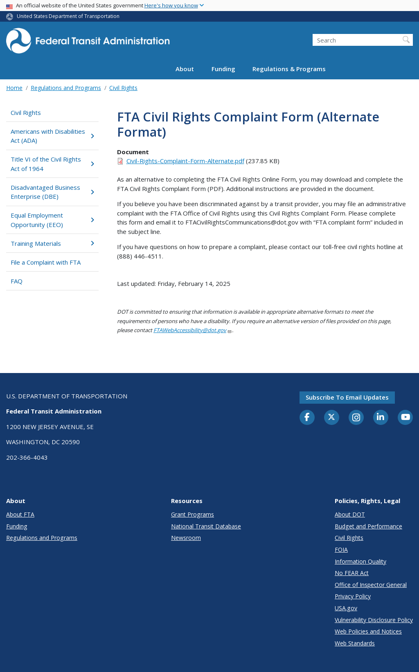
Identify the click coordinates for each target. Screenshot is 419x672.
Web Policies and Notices (368, 631)
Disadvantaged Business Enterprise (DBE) (52, 192)
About (185, 69)
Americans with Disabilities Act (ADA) (52, 136)
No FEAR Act (352, 573)
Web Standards (355, 643)
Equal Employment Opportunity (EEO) (52, 220)
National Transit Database (206, 526)
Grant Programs (192, 514)
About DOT (350, 514)
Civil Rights (123, 88)
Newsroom (186, 538)
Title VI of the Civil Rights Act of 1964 (52, 164)
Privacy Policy (353, 596)
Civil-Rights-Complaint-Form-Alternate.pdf (185, 161)
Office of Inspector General (371, 585)
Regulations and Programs (66, 88)
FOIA (341, 549)
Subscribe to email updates (347, 397)
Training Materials (52, 243)
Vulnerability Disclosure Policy (374, 620)
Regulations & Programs (289, 69)
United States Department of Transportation (68, 16)
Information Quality (360, 561)
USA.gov (346, 608)
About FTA (20, 514)
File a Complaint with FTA (46, 262)
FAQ (17, 281)
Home (14, 88)
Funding (223, 69)
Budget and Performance (368, 526)
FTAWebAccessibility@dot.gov (192, 330)
